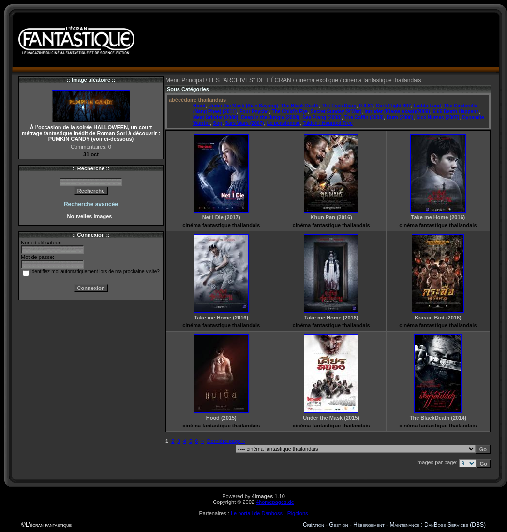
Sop (217, 123)
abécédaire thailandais (197, 100)
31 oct (91, 154)
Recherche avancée (91, 204)
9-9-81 (366, 105)
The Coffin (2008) (364, 117)
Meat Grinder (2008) (215, 117)
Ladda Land (427, 105)
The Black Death (300, 105)
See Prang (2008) (322, 117)
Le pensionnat (283, 123)
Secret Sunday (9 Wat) (336, 111)
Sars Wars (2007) (244, 123)
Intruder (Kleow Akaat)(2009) (397, 111)
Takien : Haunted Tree (328, 123)
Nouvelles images (91, 216)
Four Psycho (254, 111)
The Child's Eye (290, 111)
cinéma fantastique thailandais (221, 225)
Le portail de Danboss (257, 513)
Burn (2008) (400, 117)
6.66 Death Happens (456, 111)
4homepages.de (275, 502)
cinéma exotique (317, 80)
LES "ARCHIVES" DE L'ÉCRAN (250, 80)
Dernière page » (226, 441)
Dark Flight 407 (393, 105)
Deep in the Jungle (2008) (270, 117)
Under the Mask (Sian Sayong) (243, 105)
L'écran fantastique (49, 524)
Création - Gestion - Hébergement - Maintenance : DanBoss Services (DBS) (394, 524)
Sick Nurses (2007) (437, 117)
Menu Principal (184, 80)
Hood (199, 105)
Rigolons (297, 513)
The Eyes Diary (339, 105)
